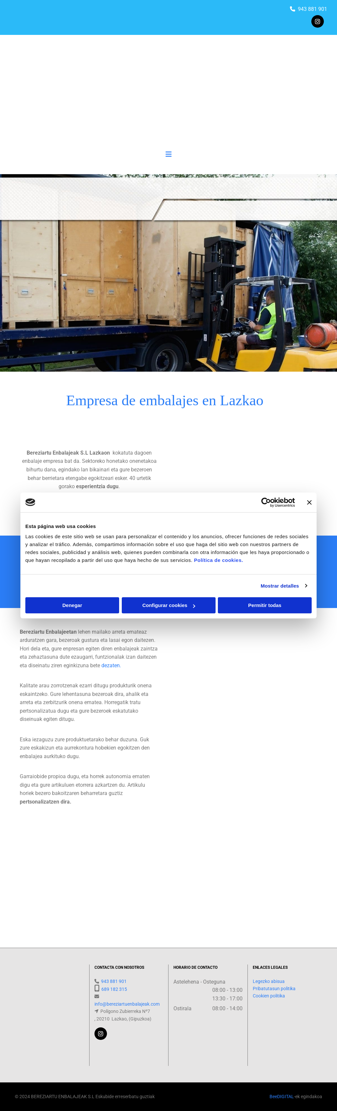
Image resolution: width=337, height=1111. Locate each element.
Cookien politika (269, 995)
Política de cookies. (218, 560)
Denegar (72, 605)
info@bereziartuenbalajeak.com (127, 1004)
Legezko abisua (269, 981)
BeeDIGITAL (282, 1096)
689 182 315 (114, 989)
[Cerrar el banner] (309, 502)
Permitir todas (264, 605)
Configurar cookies (168, 605)
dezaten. (111, 665)
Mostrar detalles (280, 586)
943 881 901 (312, 9)
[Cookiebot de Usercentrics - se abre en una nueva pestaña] (266, 502)
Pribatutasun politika (274, 988)
